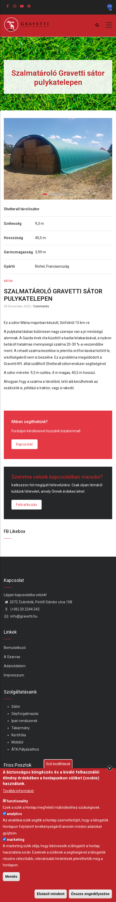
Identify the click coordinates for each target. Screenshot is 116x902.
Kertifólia (18, 735)
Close (110, 768)
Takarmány (20, 728)
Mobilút (17, 742)
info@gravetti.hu (20, 616)
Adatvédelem (15, 666)
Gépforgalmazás (25, 714)
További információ (18, 791)
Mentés (11, 876)
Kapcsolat (24, 444)
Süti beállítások (58, 764)
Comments (41, 306)
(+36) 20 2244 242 (22, 609)
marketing (15, 840)
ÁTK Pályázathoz (25, 749)
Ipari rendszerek (24, 721)
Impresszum (14, 675)
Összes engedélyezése (90, 894)
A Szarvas (12, 657)
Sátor (8, 281)
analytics (14, 814)
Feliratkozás (26, 505)
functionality (17, 801)
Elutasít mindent (50, 894)
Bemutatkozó (15, 648)
